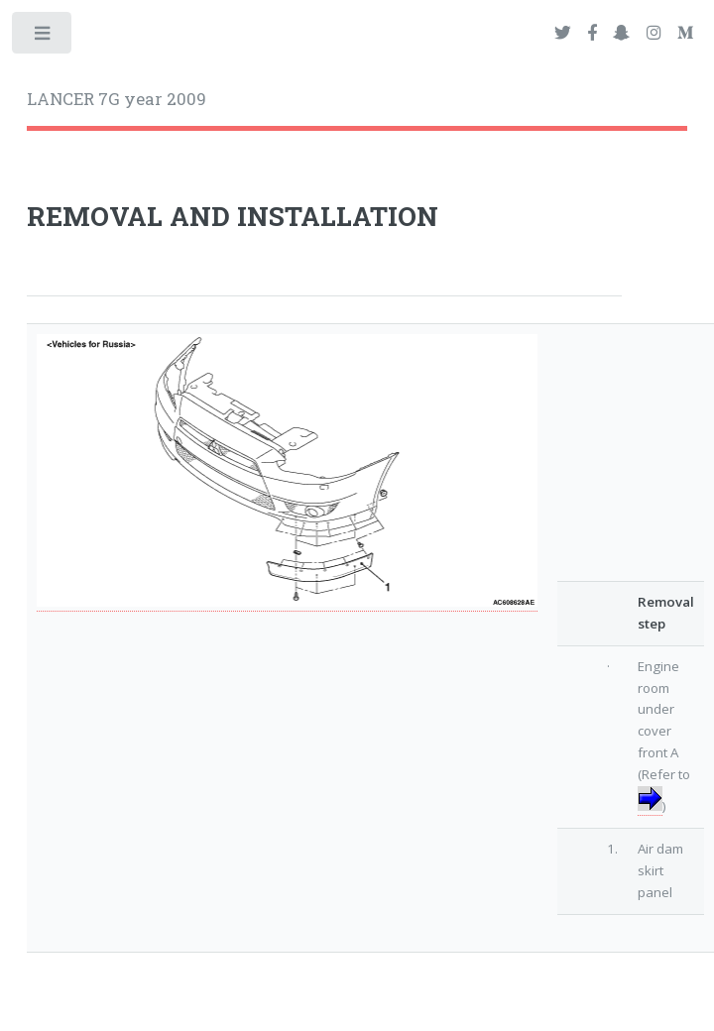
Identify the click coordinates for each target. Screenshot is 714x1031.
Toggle (43, 37)
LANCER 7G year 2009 (116, 99)
